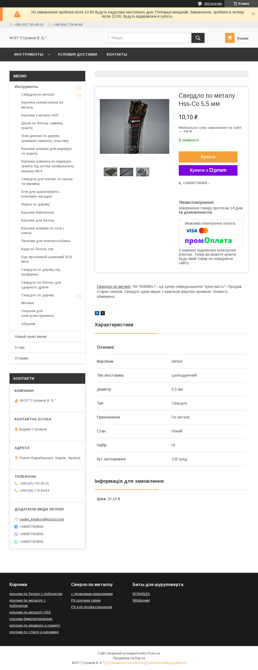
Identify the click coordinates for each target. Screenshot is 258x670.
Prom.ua (154, 653)
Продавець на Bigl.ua (129, 658)
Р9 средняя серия (86, 600)
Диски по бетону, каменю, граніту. (42, 125)
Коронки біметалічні (37, 212)
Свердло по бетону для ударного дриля (41, 284)
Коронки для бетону (37, 220)
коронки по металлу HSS (30, 612)
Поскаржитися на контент (125, 663)
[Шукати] (198, 38)
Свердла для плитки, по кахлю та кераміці (47, 181)
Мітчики (27, 303)
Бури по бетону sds (37, 249)
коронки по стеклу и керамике (34, 632)
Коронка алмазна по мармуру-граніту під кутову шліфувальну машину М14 (47, 166)
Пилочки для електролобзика (45, 241)
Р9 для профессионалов (91, 607)
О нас (20, 347)
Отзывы (21, 358)
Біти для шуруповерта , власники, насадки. (40, 194)
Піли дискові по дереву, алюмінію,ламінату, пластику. (45, 138)
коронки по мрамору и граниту (34, 625)
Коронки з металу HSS (39, 115)
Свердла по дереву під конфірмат (40, 272)
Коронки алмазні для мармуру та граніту (46, 151)
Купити (208, 157)
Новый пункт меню (31, 336)
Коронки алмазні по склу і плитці (42, 230)
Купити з (208, 170)
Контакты (117, 54)
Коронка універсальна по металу (42, 104)
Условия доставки (77, 54)
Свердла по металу (37, 94)
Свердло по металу (114, 286)
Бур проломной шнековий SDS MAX (46, 259)
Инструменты (28, 54)
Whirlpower (141, 600)
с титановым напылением (92, 594)
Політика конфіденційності (166, 663)
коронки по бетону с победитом (35, 594)
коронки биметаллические (30, 619)
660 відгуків (213, 4)
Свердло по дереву (37, 295)
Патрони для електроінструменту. (38, 313)
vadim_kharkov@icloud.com (41, 519)
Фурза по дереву (35, 204)
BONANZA (141, 594)
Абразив (28, 324)
